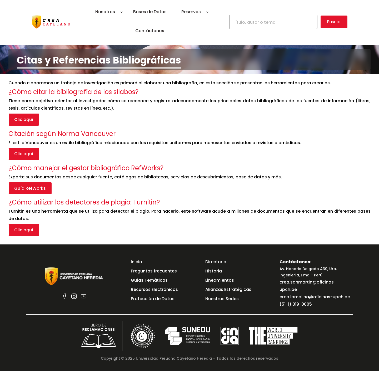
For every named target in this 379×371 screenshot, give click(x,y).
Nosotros (105, 12)
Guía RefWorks (30, 190)
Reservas (191, 12)
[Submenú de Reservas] (207, 12)
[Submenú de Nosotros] (121, 12)
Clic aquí (23, 119)
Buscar (334, 22)
